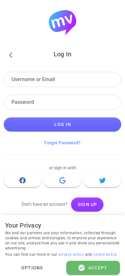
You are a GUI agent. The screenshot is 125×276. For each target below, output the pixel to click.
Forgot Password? (62, 142)
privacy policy (72, 254)
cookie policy (104, 254)
